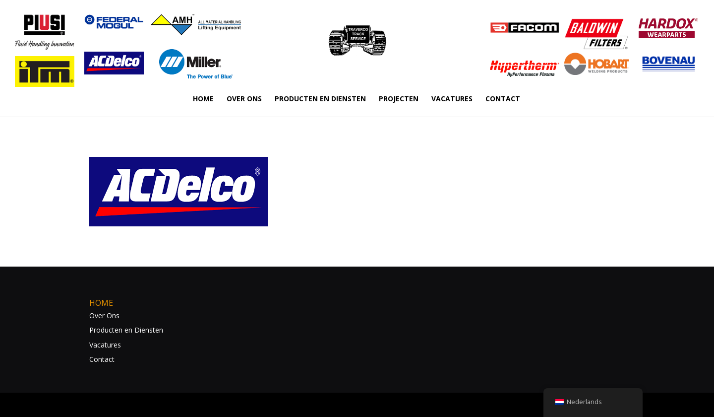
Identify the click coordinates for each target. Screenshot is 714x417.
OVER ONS (244, 99)
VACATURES (452, 99)
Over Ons (104, 315)
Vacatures (105, 344)
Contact (102, 359)
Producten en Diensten (126, 330)
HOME (203, 99)
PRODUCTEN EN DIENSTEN (320, 99)
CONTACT (502, 99)
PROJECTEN (398, 99)
